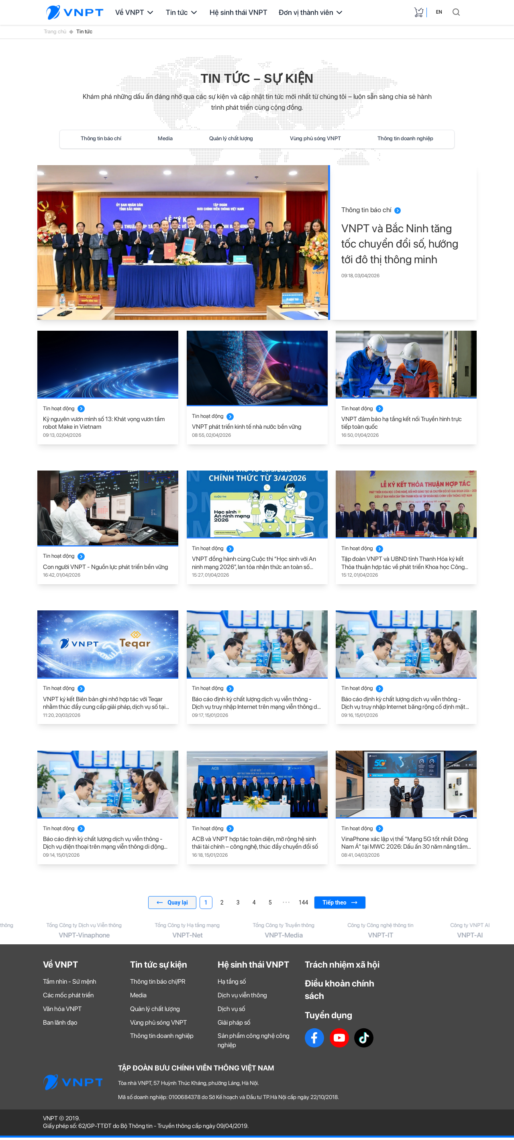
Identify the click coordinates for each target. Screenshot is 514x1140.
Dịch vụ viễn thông (242, 998)
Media (165, 138)
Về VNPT (135, 12)
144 (303, 902)
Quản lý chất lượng (231, 138)
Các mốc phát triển (68, 998)
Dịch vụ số (231, 1011)
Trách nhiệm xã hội (342, 967)
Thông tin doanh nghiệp (405, 138)
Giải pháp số (234, 1025)
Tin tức (182, 12)
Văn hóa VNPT (62, 1011)
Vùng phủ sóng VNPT (315, 138)
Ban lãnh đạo (60, 1025)
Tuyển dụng (328, 1018)
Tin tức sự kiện (158, 967)
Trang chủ (55, 31)
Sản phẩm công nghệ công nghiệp (254, 1043)
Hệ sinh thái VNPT (238, 12)
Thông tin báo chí (101, 138)
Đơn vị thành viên (311, 12)
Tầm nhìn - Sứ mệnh (69, 984)
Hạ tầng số (232, 984)
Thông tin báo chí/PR (158, 984)
